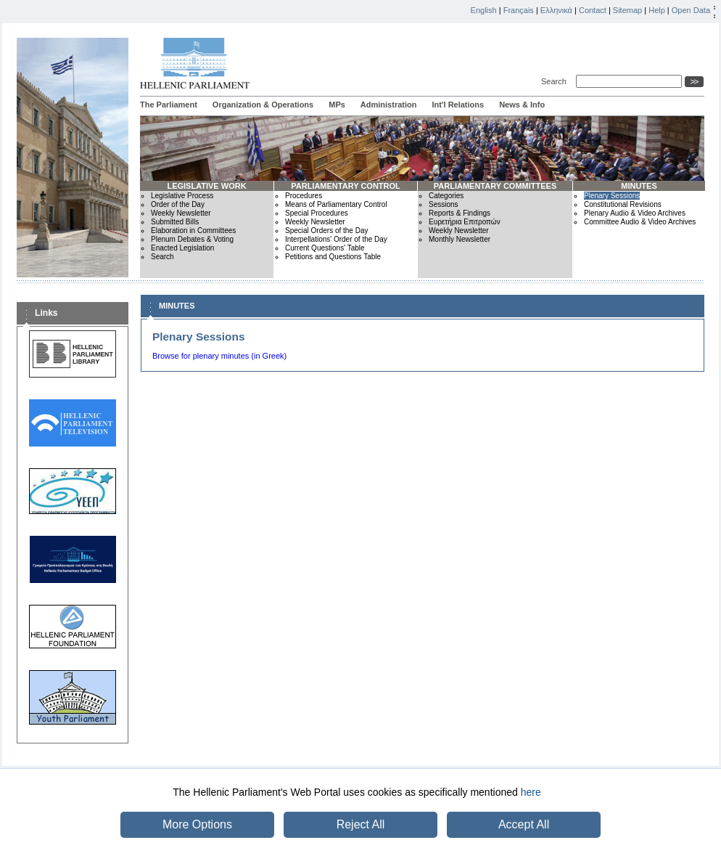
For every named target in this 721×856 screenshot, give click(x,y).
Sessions (443, 204)
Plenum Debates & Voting (192, 239)
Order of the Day (178, 204)
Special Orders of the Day (326, 231)
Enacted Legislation (182, 248)
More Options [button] (197, 824)
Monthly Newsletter (459, 239)
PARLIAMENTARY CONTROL (345, 186)
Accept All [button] (523, 824)
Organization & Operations (263, 104)
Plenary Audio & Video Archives (634, 213)
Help (656, 10)
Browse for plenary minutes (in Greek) (219, 355)
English (484, 10)
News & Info (522, 104)
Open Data (691, 10)
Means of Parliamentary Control (336, 204)
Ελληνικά (556, 10)
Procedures (303, 196)
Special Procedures (316, 213)
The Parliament (168, 104)
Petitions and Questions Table (333, 257)
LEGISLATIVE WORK (206, 186)
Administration (388, 104)
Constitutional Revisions (623, 204)
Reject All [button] (361, 824)
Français (518, 10)
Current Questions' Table (325, 248)
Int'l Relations (458, 104)
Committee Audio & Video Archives (640, 222)
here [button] (531, 792)
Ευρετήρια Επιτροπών (464, 222)
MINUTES (639, 186)
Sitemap (627, 10)
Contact (592, 10)
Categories (446, 196)
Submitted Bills (175, 222)
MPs (337, 104)
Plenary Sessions (612, 196)
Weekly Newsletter (181, 213)
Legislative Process (182, 196)
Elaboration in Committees (193, 231)
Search (556, 81)
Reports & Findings (459, 213)
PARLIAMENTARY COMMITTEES (495, 186)
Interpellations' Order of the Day (336, 239)
